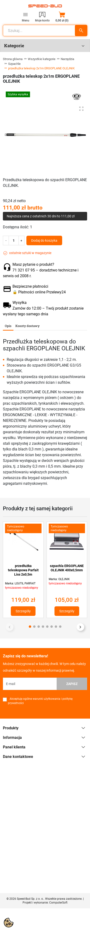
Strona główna (13, 59)
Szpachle (14, 64)
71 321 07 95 (23, 270)
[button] (61, 16)
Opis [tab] (8, 326)
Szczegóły (23, 611)
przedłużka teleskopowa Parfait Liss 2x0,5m (23, 570)
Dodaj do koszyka (44, 240)
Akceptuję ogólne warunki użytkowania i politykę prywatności (40, 701)
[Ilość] (14, 240)
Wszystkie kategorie (41, 59)
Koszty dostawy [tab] (27, 326)
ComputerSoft (58, 902)
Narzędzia (67, 59)
